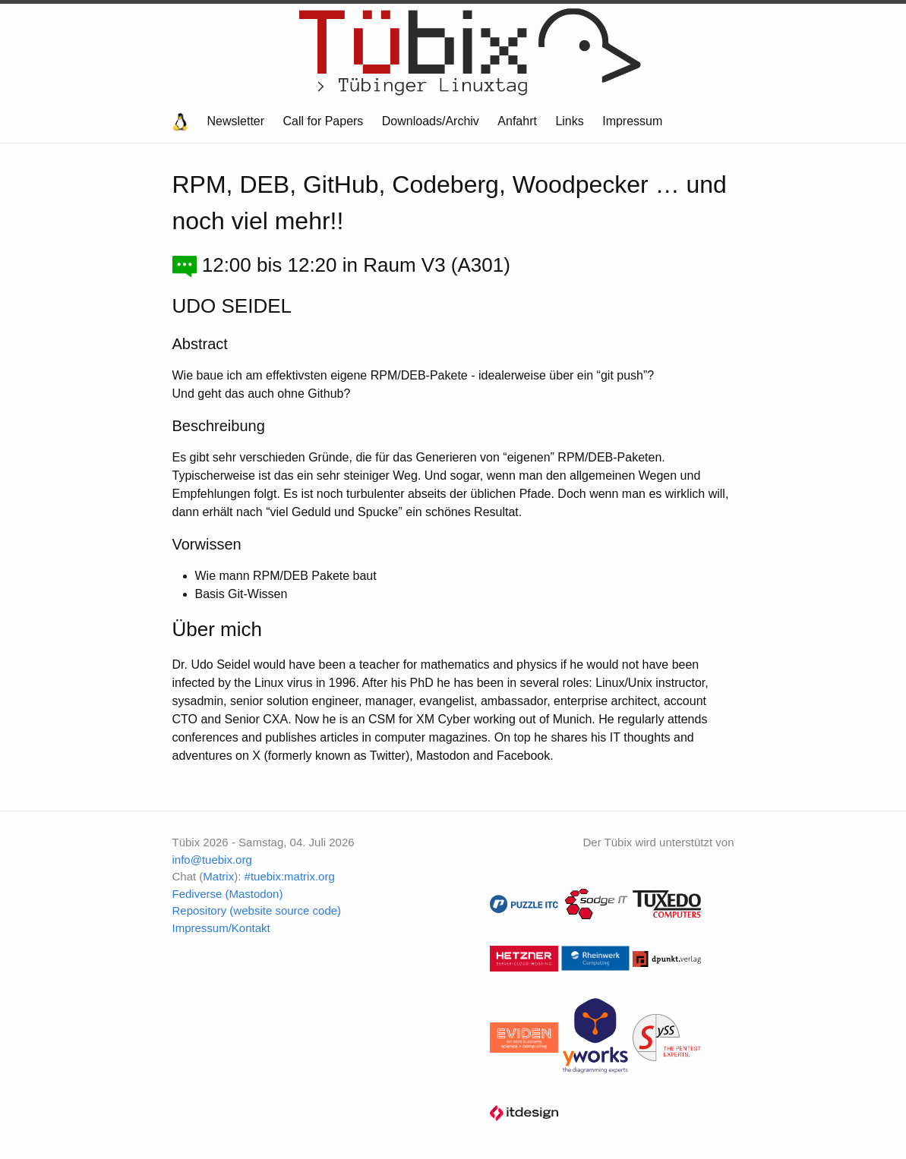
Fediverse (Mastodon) (227, 893)
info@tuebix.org (212, 859)
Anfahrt (517, 121)
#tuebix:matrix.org (290, 876)
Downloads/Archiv (430, 121)
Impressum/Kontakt (221, 927)
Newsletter (236, 121)
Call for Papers (323, 121)
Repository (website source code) (257, 910)
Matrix (218, 876)
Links (569, 121)
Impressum (632, 121)
